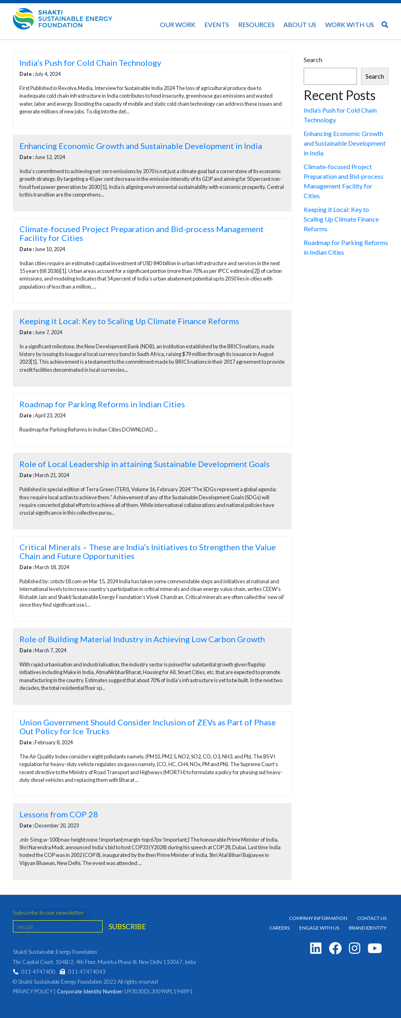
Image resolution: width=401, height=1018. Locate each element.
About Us (299, 24)
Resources (256, 24)
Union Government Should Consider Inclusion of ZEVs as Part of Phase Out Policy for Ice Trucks (147, 726)
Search (313, 59)
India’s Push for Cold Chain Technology (90, 62)
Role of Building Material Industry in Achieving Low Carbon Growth (142, 639)
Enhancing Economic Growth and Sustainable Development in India (140, 146)
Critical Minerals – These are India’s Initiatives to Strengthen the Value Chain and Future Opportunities (147, 551)
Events (216, 24)
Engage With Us (319, 928)
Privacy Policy (32, 991)
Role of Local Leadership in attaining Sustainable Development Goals (144, 464)
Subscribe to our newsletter (48, 912)
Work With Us (349, 24)
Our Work (177, 24)
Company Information (318, 918)
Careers (279, 928)
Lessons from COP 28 (58, 814)
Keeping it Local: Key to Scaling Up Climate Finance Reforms (129, 321)
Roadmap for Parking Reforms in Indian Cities (102, 404)
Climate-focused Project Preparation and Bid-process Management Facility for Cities (141, 233)
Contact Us (371, 918)
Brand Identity (367, 928)
